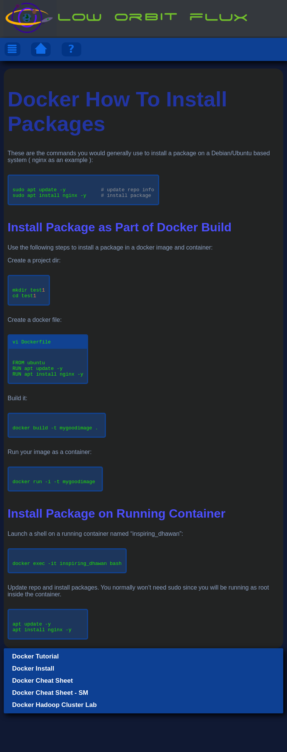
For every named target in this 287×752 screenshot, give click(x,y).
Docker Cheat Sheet (42, 719)
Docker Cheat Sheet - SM (50, 731)
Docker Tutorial (35, 695)
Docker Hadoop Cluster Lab (54, 743)
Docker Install (33, 707)
